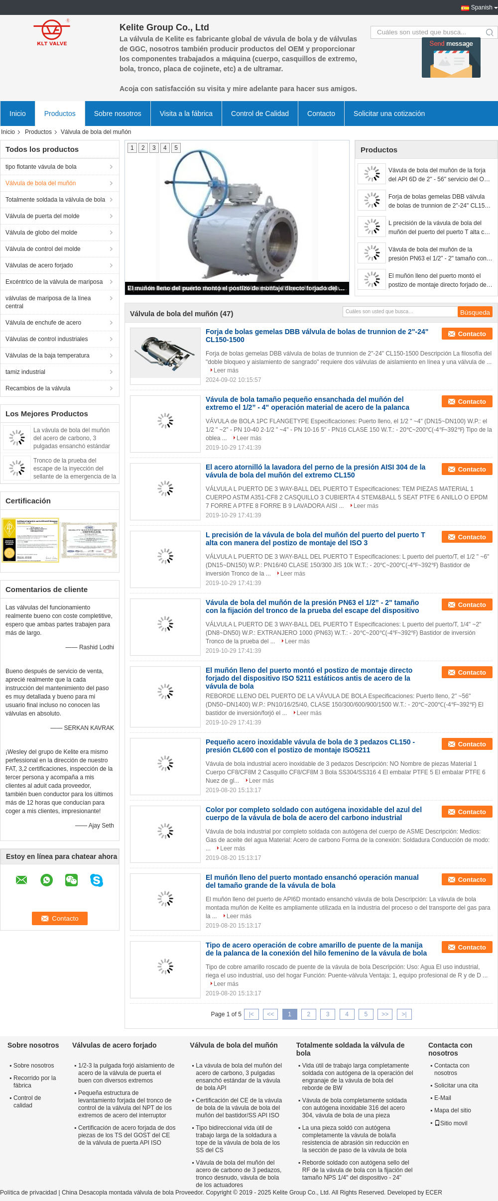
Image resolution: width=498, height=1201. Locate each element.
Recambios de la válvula (37, 388)
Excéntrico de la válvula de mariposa (54, 281)
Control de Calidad (260, 114)
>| (404, 1014)
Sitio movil (451, 1123)
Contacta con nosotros (452, 1069)
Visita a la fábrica (186, 114)
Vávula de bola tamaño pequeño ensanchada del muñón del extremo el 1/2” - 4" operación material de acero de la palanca (307, 403)
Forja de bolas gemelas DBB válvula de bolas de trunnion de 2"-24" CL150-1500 (439, 201)
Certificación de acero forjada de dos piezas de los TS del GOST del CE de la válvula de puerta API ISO (126, 1135)
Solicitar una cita (456, 1085)
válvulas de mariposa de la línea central (48, 302)
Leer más (226, 370)
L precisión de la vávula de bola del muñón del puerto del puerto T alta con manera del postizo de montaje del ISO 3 (440, 228)
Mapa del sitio (452, 1110)
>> (384, 1014)
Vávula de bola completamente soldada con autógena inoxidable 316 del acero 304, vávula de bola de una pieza (354, 1108)
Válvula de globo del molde (41, 232)
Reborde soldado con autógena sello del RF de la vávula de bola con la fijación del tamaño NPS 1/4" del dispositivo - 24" (357, 1170)
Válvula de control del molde (43, 248)
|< (251, 1014)
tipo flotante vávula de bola (41, 166)
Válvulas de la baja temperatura (47, 355)
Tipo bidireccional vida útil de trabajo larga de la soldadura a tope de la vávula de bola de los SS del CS (238, 1139)
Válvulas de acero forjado (39, 265)
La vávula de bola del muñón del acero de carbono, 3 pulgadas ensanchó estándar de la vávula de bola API (239, 1076)
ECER (433, 1192)
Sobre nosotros (117, 114)
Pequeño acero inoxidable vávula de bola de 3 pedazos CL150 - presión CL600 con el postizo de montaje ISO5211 (310, 746)
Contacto (321, 114)
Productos (60, 114)
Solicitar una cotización (389, 114)
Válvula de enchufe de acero (43, 322)
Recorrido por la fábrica (34, 1082)
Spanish (482, 7)
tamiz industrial (25, 371)
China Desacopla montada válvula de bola (118, 1192)
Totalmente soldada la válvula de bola (55, 199)
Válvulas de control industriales (46, 339)
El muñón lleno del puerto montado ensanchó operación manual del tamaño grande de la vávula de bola (312, 881)
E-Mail (442, 1097)
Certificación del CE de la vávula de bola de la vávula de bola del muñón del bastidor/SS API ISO (239, 1108)
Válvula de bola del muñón (40, 183)
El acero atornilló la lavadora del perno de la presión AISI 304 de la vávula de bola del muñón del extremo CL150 (315, 471)
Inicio (17, 114)
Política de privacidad (28, 1192)
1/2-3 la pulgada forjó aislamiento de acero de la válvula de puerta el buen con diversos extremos (126, 1073)
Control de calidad (27, 1101)
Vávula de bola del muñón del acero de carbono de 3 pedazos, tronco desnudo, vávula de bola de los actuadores (238, 1174)
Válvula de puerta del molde (42, 216)
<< (270, 1014)
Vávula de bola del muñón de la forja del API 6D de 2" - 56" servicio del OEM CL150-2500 (440, 175)
